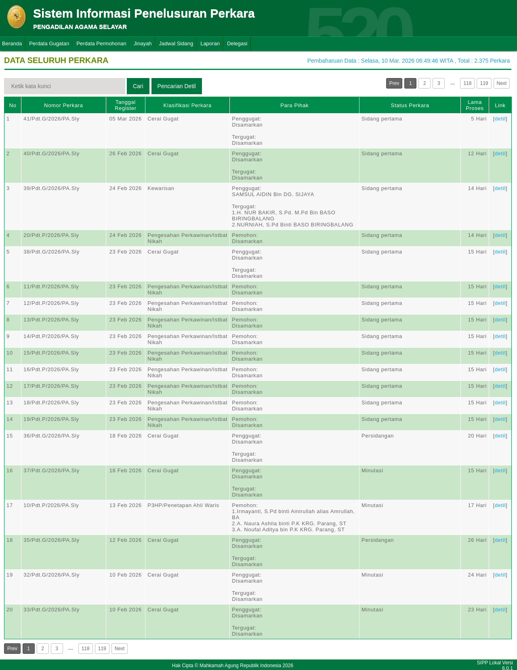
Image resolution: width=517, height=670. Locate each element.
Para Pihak (294, 105)
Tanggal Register (126, 105)
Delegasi (237, 43)
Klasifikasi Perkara (188, 105)
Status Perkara (410, 105)
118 (467, 83)
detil (500, 119)
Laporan (210, 43)
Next (502, 83)
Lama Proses (474, 105)
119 (484, 83)
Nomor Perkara (63, 105)
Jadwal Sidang (176, 43)
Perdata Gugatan (49, 43)
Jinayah (143, 43)
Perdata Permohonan (101, 43)
